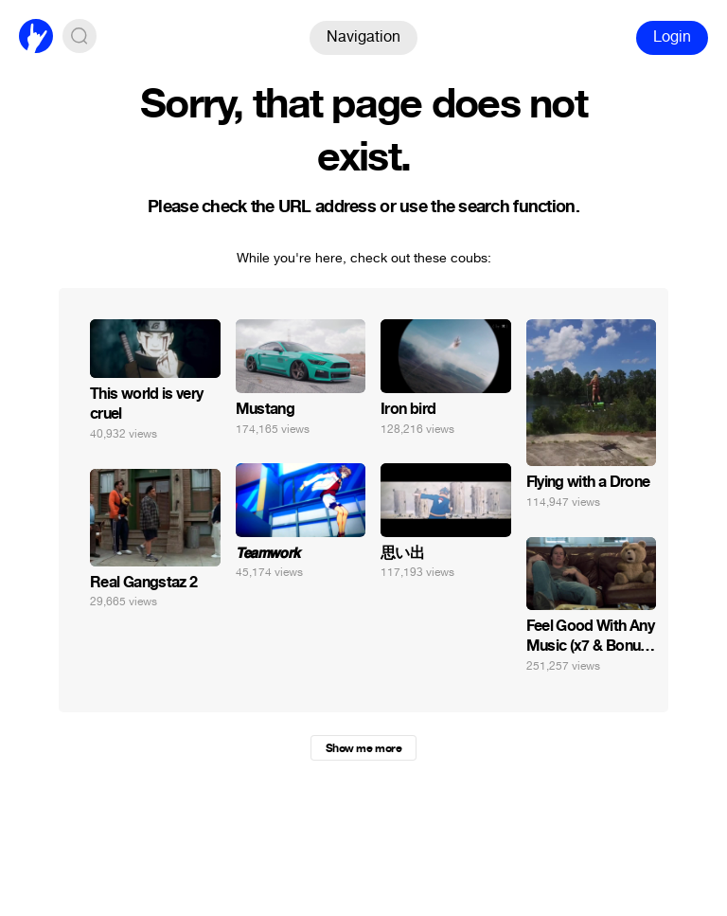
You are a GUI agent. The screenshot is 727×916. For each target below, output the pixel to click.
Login (672, 36)
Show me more (363, 748)
